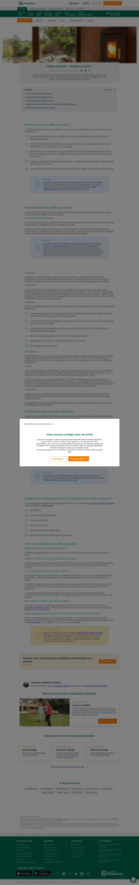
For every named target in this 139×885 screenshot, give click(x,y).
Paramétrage (58, 459)
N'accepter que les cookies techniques (39, 424)
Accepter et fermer (78, 459)
